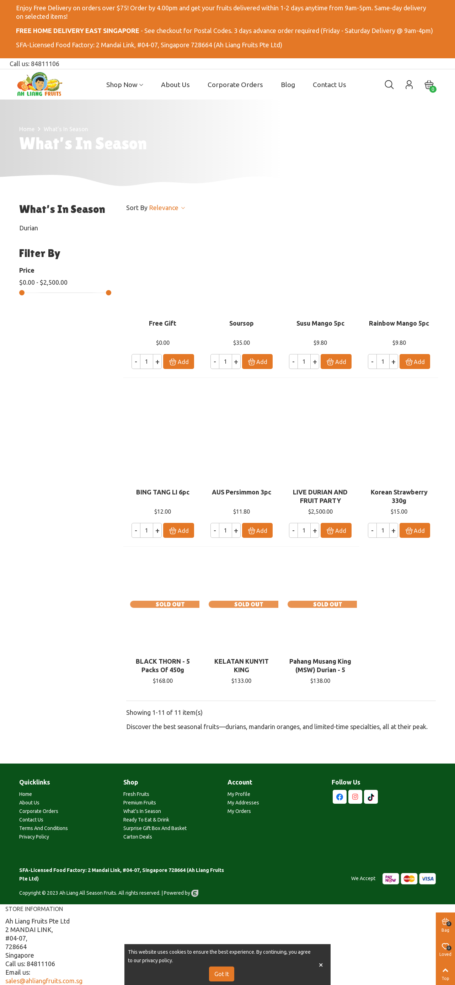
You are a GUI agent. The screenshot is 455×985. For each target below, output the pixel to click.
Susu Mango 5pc (320, 323)
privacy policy (157, 960)
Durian (28, 227)
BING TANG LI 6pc (162, 492)
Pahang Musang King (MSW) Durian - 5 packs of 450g (320, 670)
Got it (221, 974)
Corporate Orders (235, 85)
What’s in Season (62, 209)
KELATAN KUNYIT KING (241, 665)
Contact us (329, 85)
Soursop (241, 323)
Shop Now (122, 85)
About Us (175, 85)
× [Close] (320, 964)
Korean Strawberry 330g (399, 496)
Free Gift (162, 323)
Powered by (181, 893)
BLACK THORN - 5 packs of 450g (163, 665)
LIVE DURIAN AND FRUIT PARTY (320, 496)
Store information (34, 909)
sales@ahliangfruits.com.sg (43, 980)
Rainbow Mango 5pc (399, 323)
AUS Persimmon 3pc (241, 492)
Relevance (167, 207)
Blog (288, 85)
